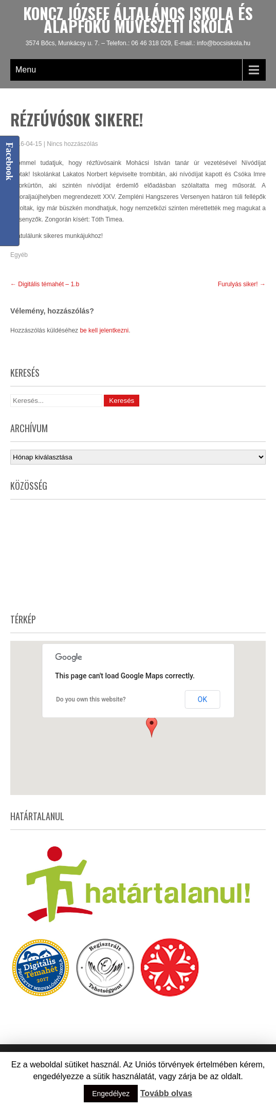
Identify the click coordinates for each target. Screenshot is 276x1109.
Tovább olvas (166, 1093)
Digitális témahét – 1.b (44, 284)
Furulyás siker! (242, 284)
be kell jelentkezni (104, 330)
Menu (25, 69)
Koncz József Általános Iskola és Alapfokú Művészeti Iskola (138, 20)
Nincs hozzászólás (72, 143)
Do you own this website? (91, 699)
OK (202, 699)
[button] (151, 727)
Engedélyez (111, 1093)
